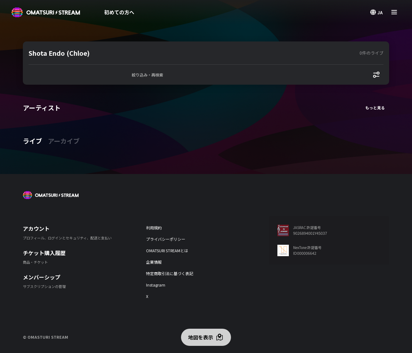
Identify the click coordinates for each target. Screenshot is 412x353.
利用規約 (154, 227)
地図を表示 (200, 337)
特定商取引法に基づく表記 (169, 273)
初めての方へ (119, 12)
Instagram (155, 285)
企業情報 (154, 262)
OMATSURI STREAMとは (167, 250)
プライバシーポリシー (165, 239)
